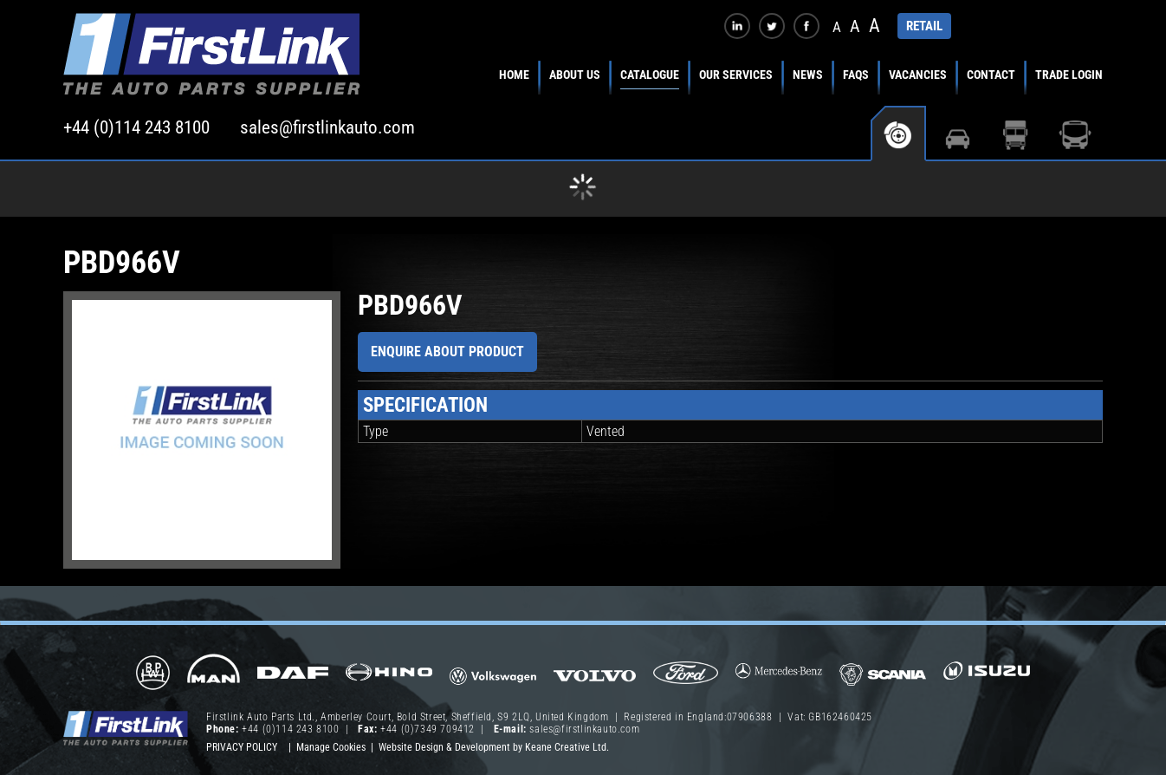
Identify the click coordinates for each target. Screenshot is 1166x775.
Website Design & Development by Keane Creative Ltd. (494, 747)
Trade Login (1069, 74)
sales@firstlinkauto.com (327, 127)
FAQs (856, 74)
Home (514, 74)
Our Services (736, 74)
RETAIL (924, 26)
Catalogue (649, 74)
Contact (991, 74)
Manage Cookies (331, 747)
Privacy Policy (241, 747)
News (808, 74)
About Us (574, 74)
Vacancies (918, 74)
